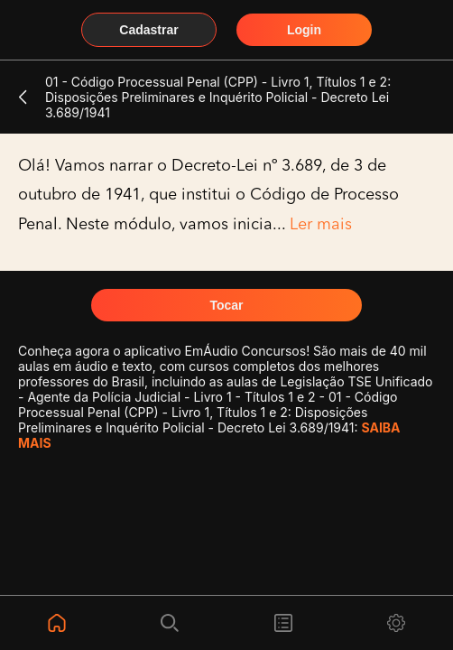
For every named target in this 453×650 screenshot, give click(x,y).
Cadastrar (148, 30)
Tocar (226, 305)
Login (304, 30)
